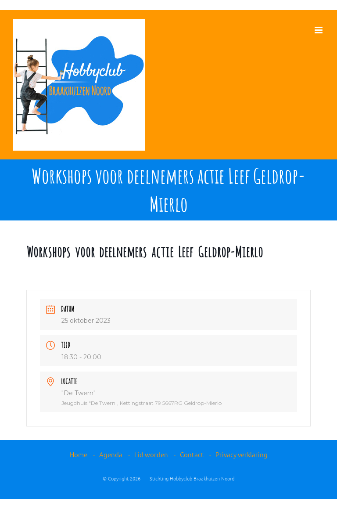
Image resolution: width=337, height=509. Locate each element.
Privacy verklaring (241, 454)
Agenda (110, 454)
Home (78, 454)
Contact (192, 454)
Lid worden (151, 454)
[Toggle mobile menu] (319, 30)
